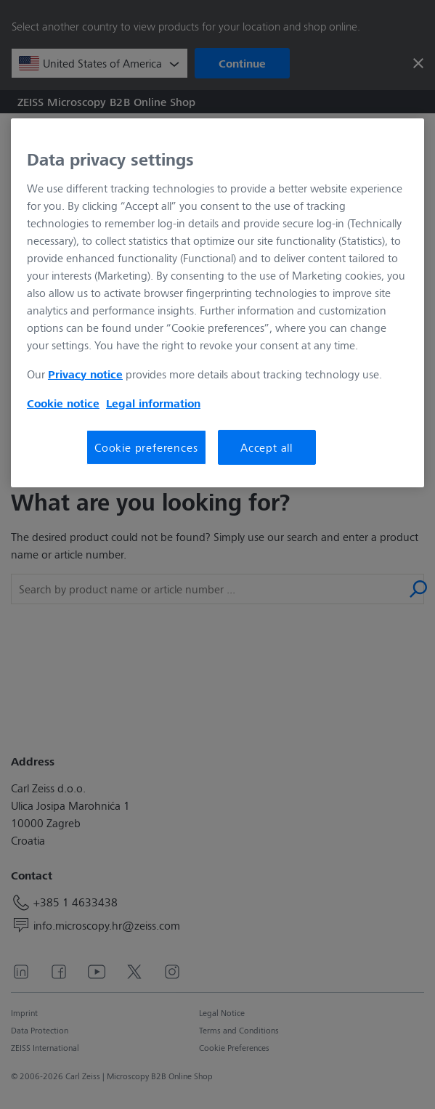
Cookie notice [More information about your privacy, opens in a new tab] (63, 403)
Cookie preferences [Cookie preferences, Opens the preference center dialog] (146, 447)
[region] (217, 302)
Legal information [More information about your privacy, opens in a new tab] (153, 403)
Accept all (266, 447)
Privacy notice (85, 374)
